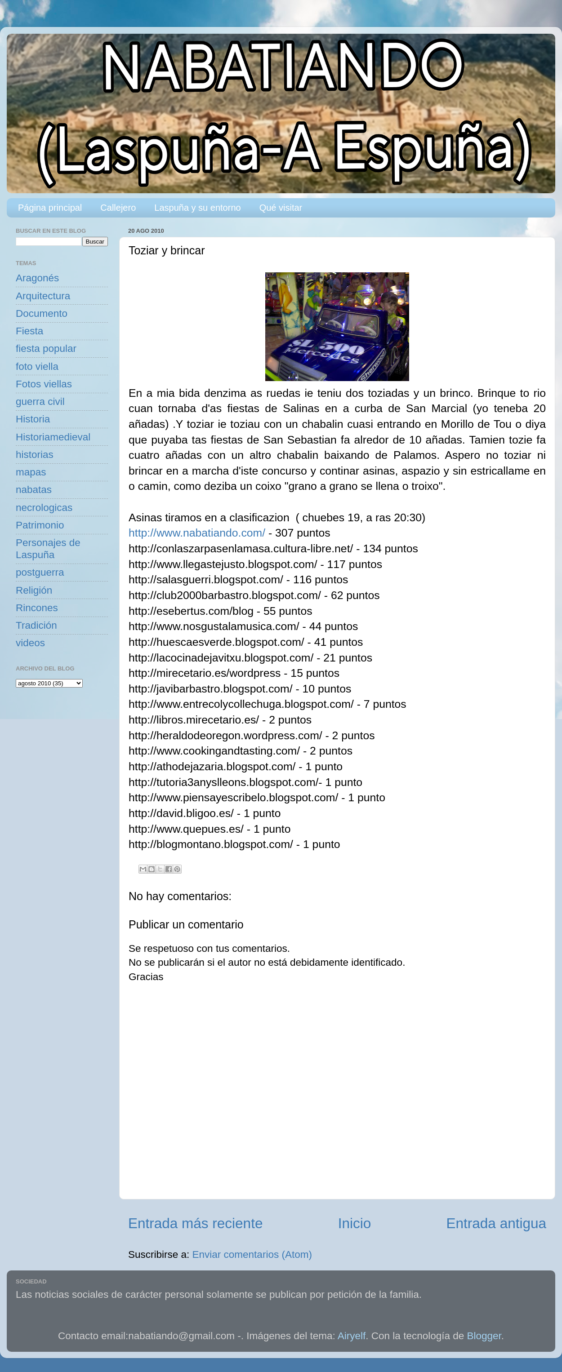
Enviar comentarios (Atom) (252, 1254)
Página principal (50, 208)
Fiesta (29, 331)
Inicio (354, 1223)
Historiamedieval (53, 437)
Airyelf (352, 1335)
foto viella (37, 366)
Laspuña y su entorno (197, 208)
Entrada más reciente (195, 1223)
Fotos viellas (44, 384)
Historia (33, 419)
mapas (31, 472)
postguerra (40, 572)
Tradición (36, 625)
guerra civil (40, 401)
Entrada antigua (496, 1223)
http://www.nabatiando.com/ (197, 533)
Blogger (484, 1335)
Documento (41, 313)
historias (35, 454)
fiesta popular (46, 348)
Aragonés (37, 278)
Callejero (118, 208)
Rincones (37, 607)
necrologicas (44, 507)
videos (30, 642)
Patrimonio (40, 525)
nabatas (34, 489)
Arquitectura (43, 296)
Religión (34, 590)
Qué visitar (281, 208)
